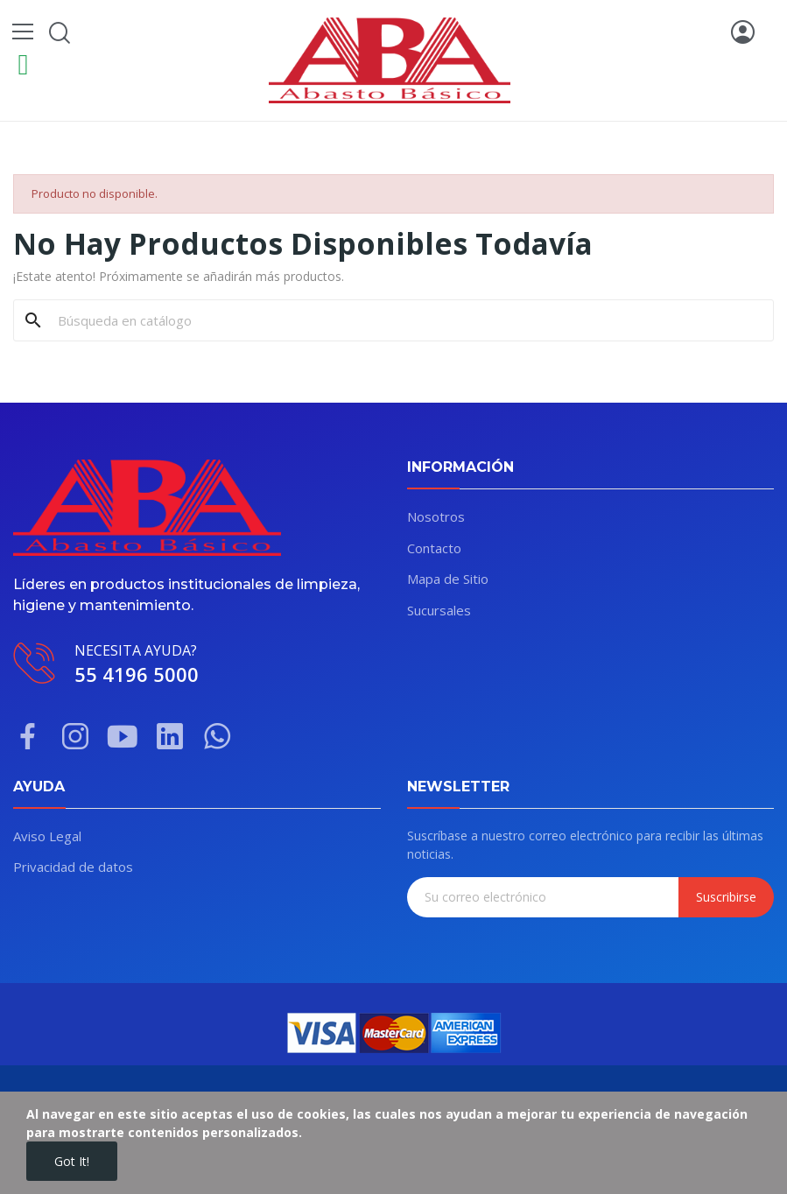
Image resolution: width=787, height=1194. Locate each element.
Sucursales (439, 610)
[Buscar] (404, 320)
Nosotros (436, 516)
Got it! (71, 1161)
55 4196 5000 (136, 674)
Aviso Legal (47, 836)
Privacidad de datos (73, 866)
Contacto (434, 548)
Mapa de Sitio (447, 578)
